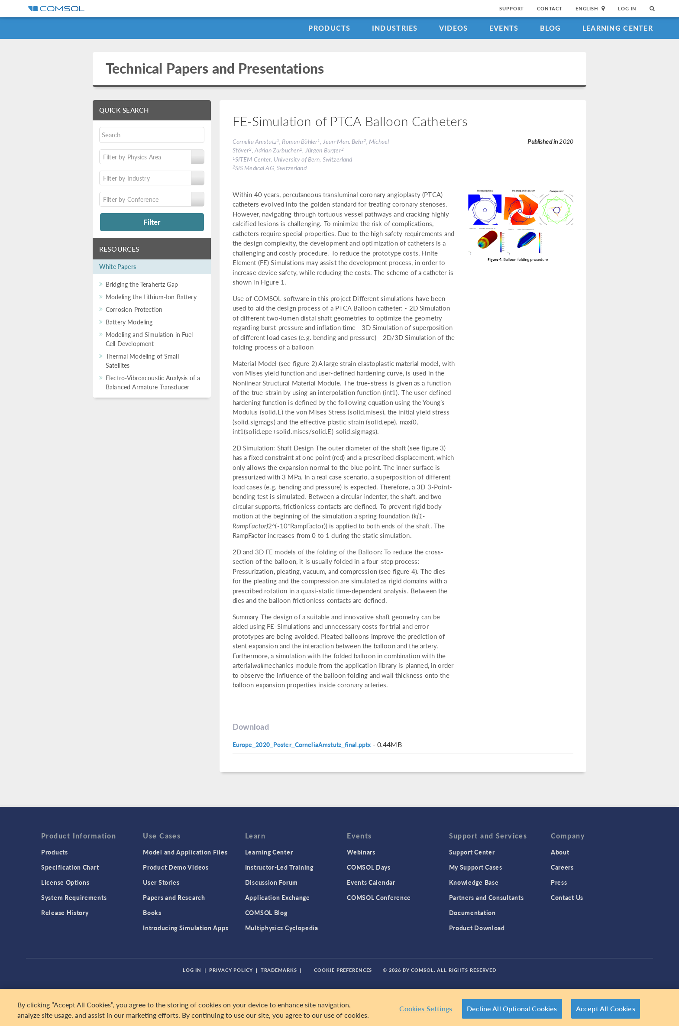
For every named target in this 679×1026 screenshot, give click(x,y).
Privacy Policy (230, 970)
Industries (395, 28)
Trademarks (279, 970)
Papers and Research (174, 897)
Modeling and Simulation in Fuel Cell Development (149, 339)
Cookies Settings (425, 1008)
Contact (550, 8)
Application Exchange (277, 897)
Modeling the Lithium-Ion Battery (151, 296)
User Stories (161, 882)
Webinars (361, 852)
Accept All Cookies (605, 1008)
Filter (151, 222)
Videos (453, 28)
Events (504, 28)
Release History (65, 912)
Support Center (472, 852)
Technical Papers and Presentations (215, 68)
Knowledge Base (474, 882)
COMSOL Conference (379, 897)
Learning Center (617, 28)
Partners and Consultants (486, 897)
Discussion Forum (271, 882)
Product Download (477, 927)
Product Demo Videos (175, 867)
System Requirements (74, 897)
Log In (627, 8)
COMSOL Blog (266, 912)
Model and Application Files (185, 852)
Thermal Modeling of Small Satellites (142, 360)
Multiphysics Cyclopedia (281, 927)
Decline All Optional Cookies (512, 1008)
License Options (65, 882)
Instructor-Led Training (279, 867)
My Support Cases (475, 867)
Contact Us (567, 897)
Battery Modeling (129, 321)
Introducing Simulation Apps (185, 927)
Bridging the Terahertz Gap (142, 284)
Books (152, 912)
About (560, 852)
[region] (339, 1007)
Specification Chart (70, 867)
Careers (562, 867)
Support (511, 8)
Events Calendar (371, 882)
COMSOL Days (369, 867)
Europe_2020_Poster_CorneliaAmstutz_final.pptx (302, 744)
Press (559, 882)
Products (329, 28)
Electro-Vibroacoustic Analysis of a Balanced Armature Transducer (153, 382)
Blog (550, 28)
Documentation (472, 912)
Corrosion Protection (134, 309)
